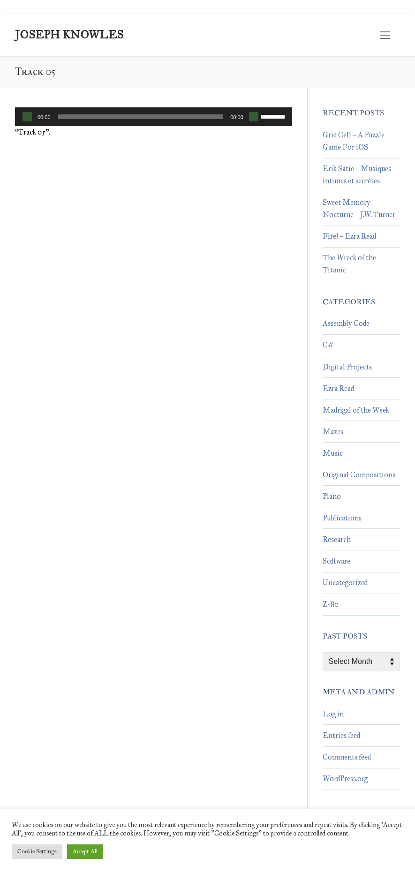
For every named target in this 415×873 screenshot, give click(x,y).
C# (328, 344)
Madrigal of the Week (356, 410)
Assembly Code (346, 323)
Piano (332, 496)
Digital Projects (347, 366)
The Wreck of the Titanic (349, 263)
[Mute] (253, 116)
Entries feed (341, 735)
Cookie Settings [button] (37, 851)
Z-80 (331, 604)
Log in (333, 713)
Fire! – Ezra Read (349, 236)
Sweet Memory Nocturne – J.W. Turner (359, 208)
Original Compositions (359, 474)
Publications (342, 517)
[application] (153, 116)
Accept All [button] (85, 851)
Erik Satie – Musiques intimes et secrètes (357, 174)
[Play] (27, 116)
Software (336, 561)
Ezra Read (338, 388)
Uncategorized (345, 582)
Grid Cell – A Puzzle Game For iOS (354, 140)
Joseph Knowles (69, 35)
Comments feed (347, 757)
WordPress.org (345, 778)
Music (333, 453)
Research (337, 539)
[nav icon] (385, 35)
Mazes (333, 431)
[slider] (140, 116)
